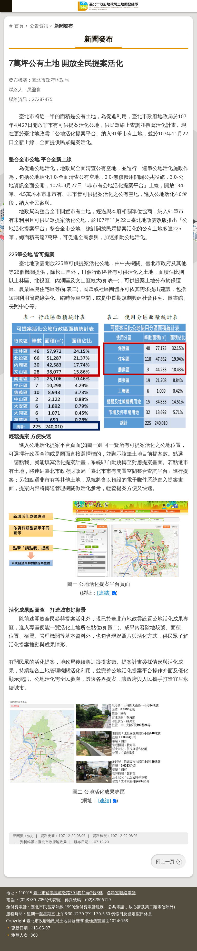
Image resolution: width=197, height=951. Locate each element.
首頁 (19, 26)
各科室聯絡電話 (121, 893)
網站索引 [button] (6, 6)
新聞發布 (63, 26)
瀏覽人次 (19, 935)
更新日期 (19, 928)
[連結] (104, 592)
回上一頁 (165, 861)
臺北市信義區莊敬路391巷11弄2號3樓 (68, 893)
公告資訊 (39, 26)
